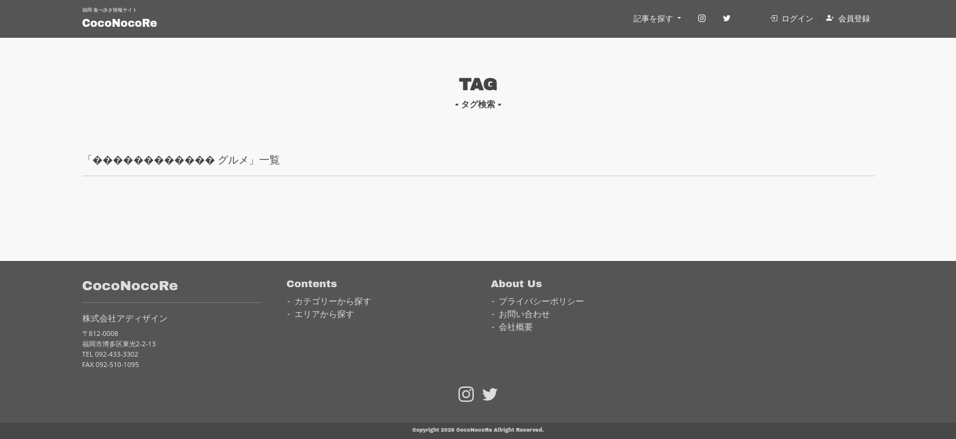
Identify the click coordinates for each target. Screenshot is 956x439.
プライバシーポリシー (541, 301)
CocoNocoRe (119, 23)
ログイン (791, 18)
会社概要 (516, 326)
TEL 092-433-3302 (110, 354)
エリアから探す (324, 313)
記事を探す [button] (654, 18)
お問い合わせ (524, 313)
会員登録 (848, 18)
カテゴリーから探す (332, 301)
